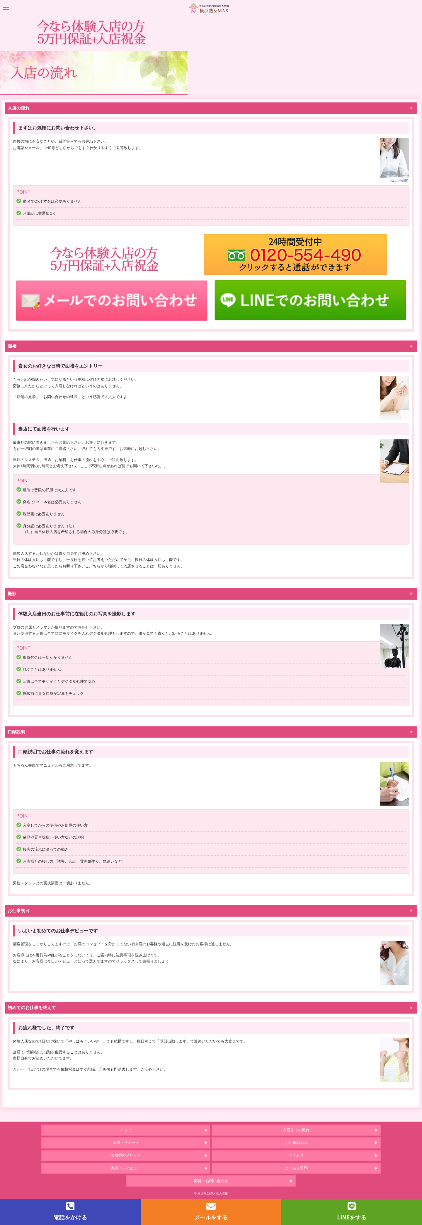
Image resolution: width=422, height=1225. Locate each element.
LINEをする (351, 1211)
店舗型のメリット (125, 1155)
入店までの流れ (296, 1129)
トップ (126, 1129)
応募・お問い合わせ (211, 1180)
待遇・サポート (126, 1142)
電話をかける (70, 1211)
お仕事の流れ (296, 1142)
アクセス (296, 1155)
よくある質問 (296, 1168)
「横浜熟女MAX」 (211, 7)
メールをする (211, 1211)
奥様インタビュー (125, 1168)
